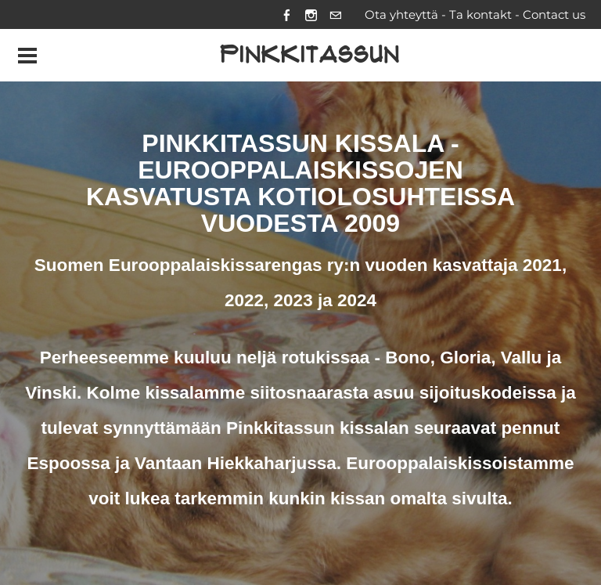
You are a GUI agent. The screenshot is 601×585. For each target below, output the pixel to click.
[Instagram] (311, 14)
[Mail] (335, 14)
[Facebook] (287, 14)
